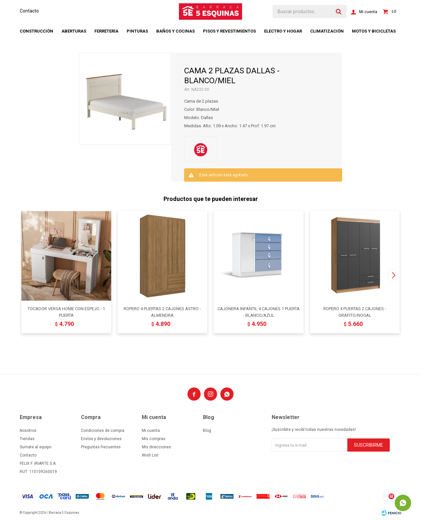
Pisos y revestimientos (229, 31)
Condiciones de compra (102, 430)
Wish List (150, 455)
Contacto (29, 10)
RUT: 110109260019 (38, 471)
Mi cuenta (151, 430)
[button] (393, 275)
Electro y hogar (283, 31)
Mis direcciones (156, 447)
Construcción (36, 31)
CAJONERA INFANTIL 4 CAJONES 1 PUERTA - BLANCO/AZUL (258, 312)
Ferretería (106, 31)
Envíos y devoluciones (101, 438)
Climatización (327, 31)
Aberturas (74, 31)
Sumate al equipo (35, 447)
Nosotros (28, 430)
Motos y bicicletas (374, 31)
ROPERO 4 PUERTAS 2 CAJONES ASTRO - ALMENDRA (162, 312)
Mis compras (153, 438)
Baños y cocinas (175, 31)
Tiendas (27, 438)
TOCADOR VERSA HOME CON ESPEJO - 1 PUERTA (66, 312)
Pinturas (137, 31)
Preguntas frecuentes (101, 447)
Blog (207, 430)
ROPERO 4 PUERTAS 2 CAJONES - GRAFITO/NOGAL (354, 312)
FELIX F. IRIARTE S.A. (38, 463)
